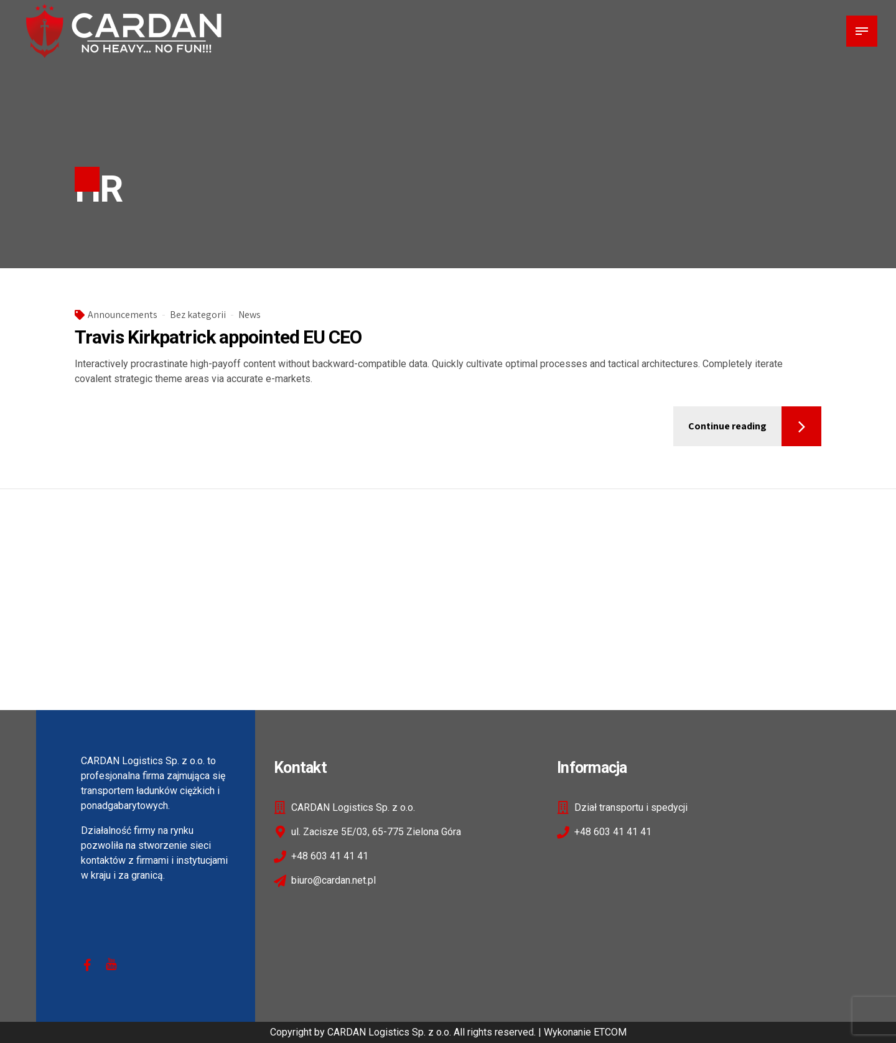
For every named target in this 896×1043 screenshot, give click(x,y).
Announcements (122, 314)
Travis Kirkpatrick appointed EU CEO (218, 337)
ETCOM (610, 1032)
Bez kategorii (198, 314)
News (249, 314)
